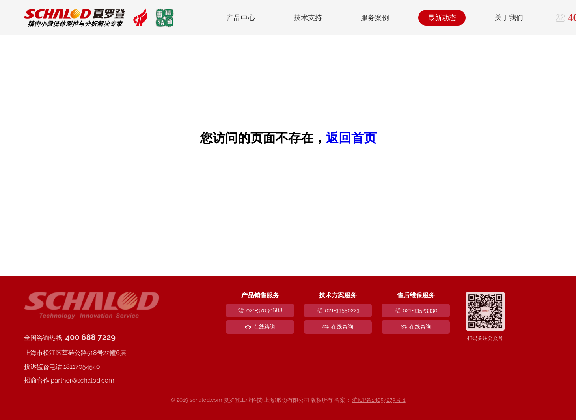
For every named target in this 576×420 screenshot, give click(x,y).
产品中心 (241, 18)
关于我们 (509, 18)
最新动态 (442, 18)
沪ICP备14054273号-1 (378, 400)
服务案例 (375, 18)
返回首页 (351, 137)
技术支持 (308, 18)
